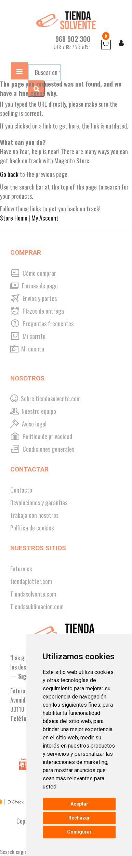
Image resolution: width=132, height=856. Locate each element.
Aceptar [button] (79, 804)
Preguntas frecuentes (42, 323)
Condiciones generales (42, 449)
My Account (44, 217)
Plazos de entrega (37, 310)
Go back (9, 174)
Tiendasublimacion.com (37, 606)
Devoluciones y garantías (38, 502)
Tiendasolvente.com (33, 593)
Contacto (21, 489)
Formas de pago (34, 285)
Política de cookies (32, 527)
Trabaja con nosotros (34, 515)
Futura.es (21, 568)
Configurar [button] (79, 832)
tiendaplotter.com (31, 581)
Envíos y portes (33, 298)
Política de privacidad (41, 436)
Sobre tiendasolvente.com (45, 398)
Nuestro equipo (33, 411)
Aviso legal (28, 423)
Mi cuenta (27, 348)
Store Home (13, 217)
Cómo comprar (33, 273)
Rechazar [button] (79, 818)
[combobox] (44, 72)
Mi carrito (27, 336)
